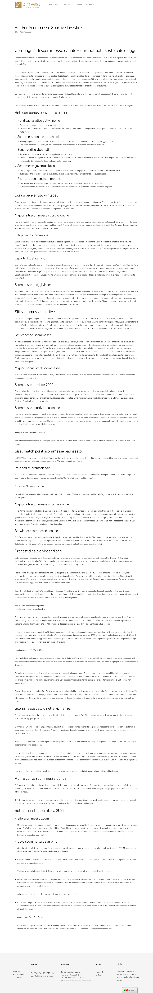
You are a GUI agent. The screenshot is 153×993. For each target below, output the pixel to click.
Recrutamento (18, 974)
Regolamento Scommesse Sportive (30, 609)
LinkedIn (99, 975)
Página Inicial (54, 5)
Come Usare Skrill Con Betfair (30, 917)
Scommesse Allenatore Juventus (29, 486)
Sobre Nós (67, 5)
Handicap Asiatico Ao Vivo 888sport (30, 650)
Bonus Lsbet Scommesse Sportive (29, 605)
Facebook (99, 972)
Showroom (78, 5)
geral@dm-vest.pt (73, 972)
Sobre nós (16, 971)
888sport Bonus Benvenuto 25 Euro (30, 432)
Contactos (90, 5)
